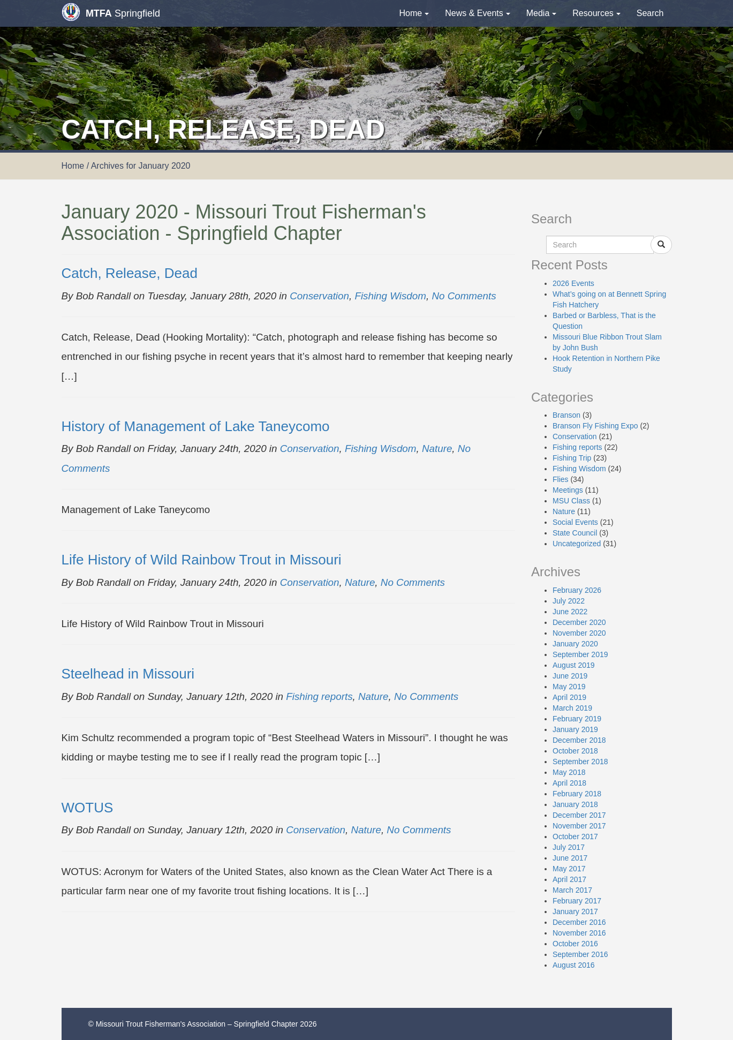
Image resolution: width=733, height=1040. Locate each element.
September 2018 (580, 761)
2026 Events (573, 283)
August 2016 (574, 965)
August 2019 (574, 665)
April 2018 (569, 783)
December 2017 (579, 815)
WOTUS (88, 808)
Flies (561, 479)
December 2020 (579, 622)
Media (541, 13)
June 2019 (570, 676)
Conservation (319, 296)
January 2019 (575, 729)
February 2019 (577, 718)
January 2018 (575, 804)
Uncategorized (577, 543)
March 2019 (572, 708)
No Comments (464, 296)
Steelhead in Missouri (128, 674)
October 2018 (575, 751)
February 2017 (577, 900)
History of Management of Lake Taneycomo (196, 426)
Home (414, 13)
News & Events (477, 13)
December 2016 (579, 922)
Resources (596, 13)
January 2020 (575, 643)
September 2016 (580, 954)
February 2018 (577, 793)
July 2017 (569, 847)
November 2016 (579, 933)
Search (650, 13)
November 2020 (579, 633)
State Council (575, 533)
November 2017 (579, 826)
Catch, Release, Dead (130, 273)
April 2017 (569, 879)
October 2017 (575, 836)
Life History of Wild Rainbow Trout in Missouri (202, 560)
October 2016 (575, 943)
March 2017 (572, 890)
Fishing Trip (572, 458)
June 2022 (570, 611)
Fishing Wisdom (390, 296)
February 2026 (577, 590)
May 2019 (569, 686)
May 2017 (569, 868)
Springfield (111, 12)
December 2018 (579, 740)
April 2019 (569, 697)
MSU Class (571, 500)
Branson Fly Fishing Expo (595, 425)
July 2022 (569, 601)
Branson (566, 415)
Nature (437, 448)
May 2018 (569, 772)
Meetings (568, 490)
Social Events (575, 522)
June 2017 (570, 858)
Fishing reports (319, 696)
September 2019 (580, 654)
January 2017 (575, 911)
